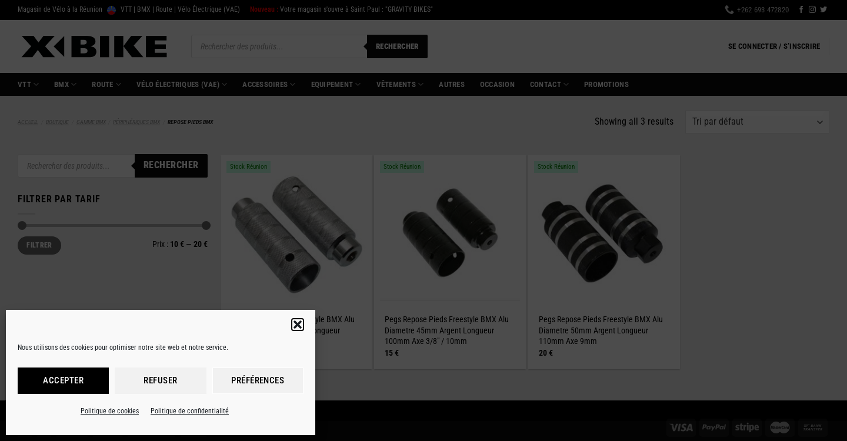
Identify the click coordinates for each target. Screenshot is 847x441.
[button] (298, 324)
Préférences (257, 380)
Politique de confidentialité (190, 411)
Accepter (63, 380)
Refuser (160, 380)
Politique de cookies (110, 411)
